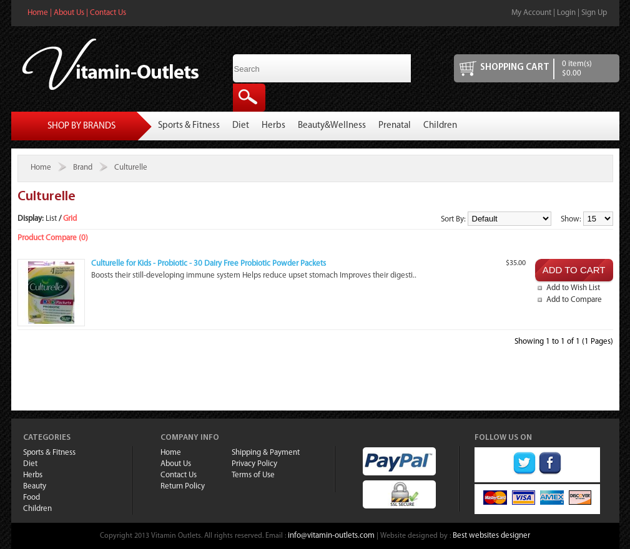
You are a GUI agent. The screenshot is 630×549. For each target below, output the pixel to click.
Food (31, 497)
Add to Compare (574, 300)
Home (37, 13)
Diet (240, 125)
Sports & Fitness (189, 125)
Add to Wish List (573, 288)
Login (566, 13)
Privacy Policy (254, 464)
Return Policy (182, 486)
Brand (82, 167)
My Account (531, 13)
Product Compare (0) (52, 238)
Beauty (34, 486)
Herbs (273, 125)
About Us (69, 13)
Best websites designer (491, 536)
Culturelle (130, 167)
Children (440, 125)
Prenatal (394, 125)
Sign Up (594, 13)
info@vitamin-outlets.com (331, 536)
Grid (70, 219)
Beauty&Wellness (332, 125)
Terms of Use (253, 475)
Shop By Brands (81, 126)
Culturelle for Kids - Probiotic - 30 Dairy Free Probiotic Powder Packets (208, 264)
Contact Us (108, 13)
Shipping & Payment (266, 453)
